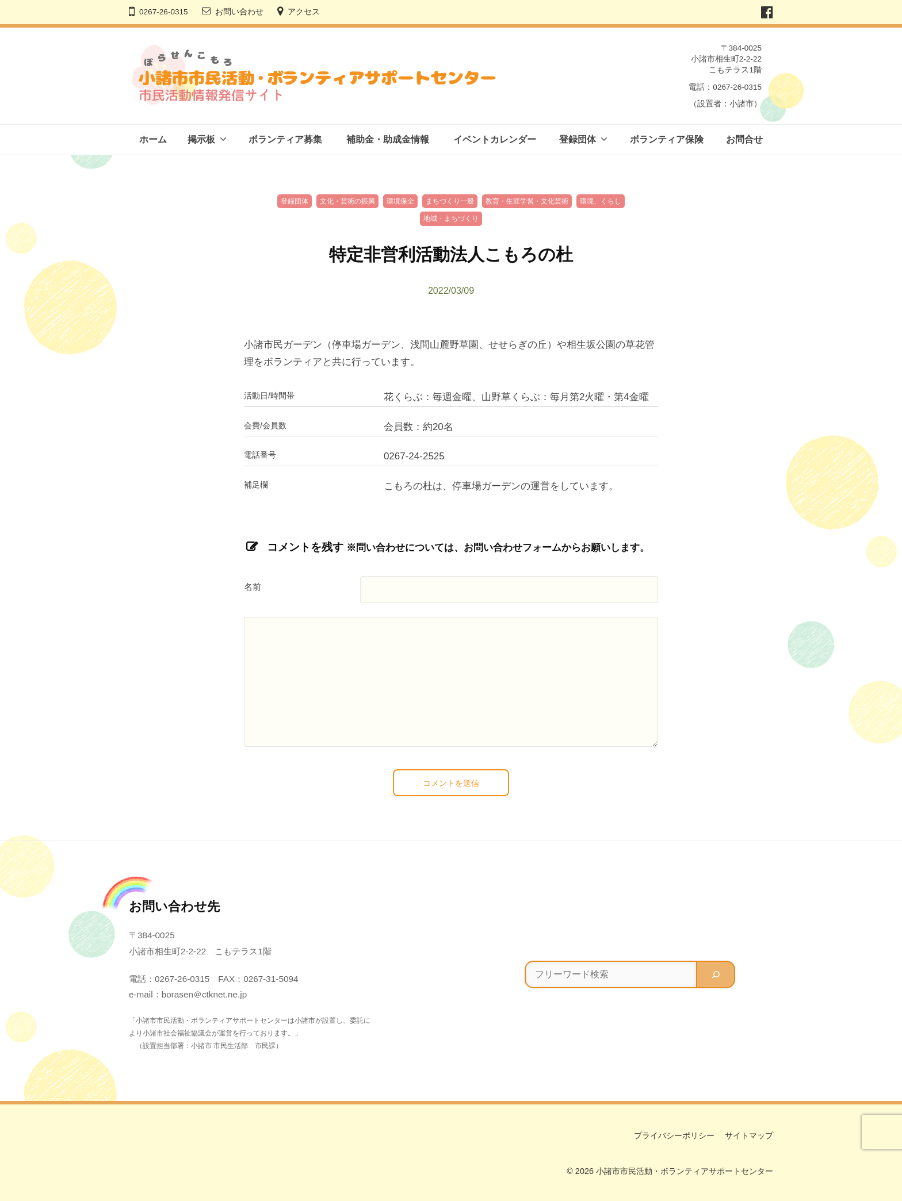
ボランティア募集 (285, 139)
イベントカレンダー (494, 139)
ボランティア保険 (667, 139)
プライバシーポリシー (674, 1135)
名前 (252, 587)
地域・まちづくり (451, 218)
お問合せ (744, 139)
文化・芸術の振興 (347, 201)
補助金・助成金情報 (387, 139)
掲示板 (201, 139)
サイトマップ (749, 1135)
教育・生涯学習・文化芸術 (527, 201)
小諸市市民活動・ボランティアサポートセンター (684, 1171)
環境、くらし (600, 201)
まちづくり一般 (450, 201)
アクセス (304, 11)
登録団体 (577, 139)
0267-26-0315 (163, 11)
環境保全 (400, 201)
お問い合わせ (239, 11)
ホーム (153, 139)
